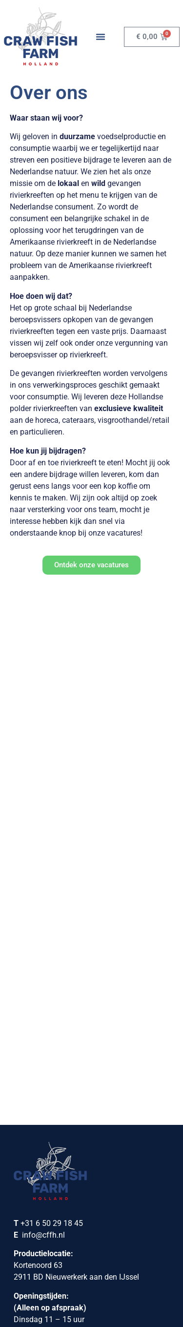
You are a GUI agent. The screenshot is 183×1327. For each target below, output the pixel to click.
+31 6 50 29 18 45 (51, 773)
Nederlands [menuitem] (59, 1287)
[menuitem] (52, 1288)
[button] (100, 36)
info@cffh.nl (43, 784)
